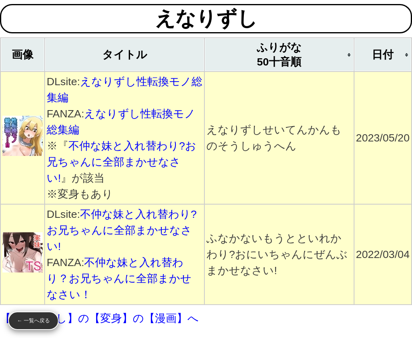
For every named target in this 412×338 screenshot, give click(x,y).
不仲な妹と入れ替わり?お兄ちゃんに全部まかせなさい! (121, 162)
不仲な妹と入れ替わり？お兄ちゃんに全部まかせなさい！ (119, 278)
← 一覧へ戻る (33, 321)
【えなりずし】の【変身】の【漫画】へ (99, 318)
